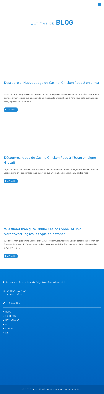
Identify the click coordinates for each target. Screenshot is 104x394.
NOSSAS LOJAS (12, 320)
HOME (8, 312)
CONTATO (9, 329)
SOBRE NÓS (10, 316)
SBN (7, 333)
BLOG (8, 324)
